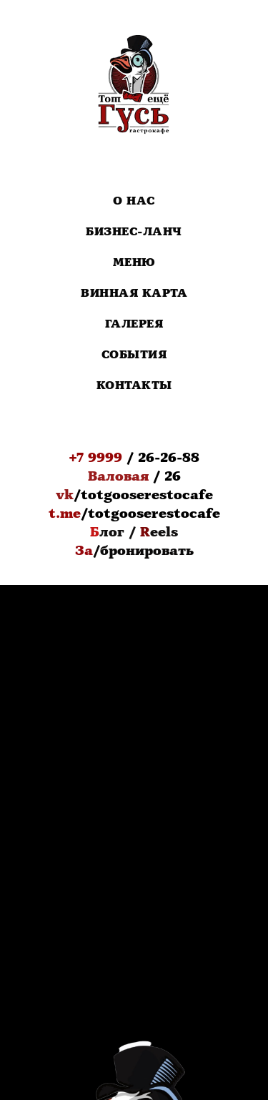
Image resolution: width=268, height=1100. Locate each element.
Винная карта (134, 293)
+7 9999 (95, 457)
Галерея (134, 324)
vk (65, 495)
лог (111, 532)
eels (164, 532)
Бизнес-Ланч (134, 232)
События (134, 355)
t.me (65, 513)
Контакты (134, 386)
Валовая (118, 476)
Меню (134, 263)
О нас (134, 201)
